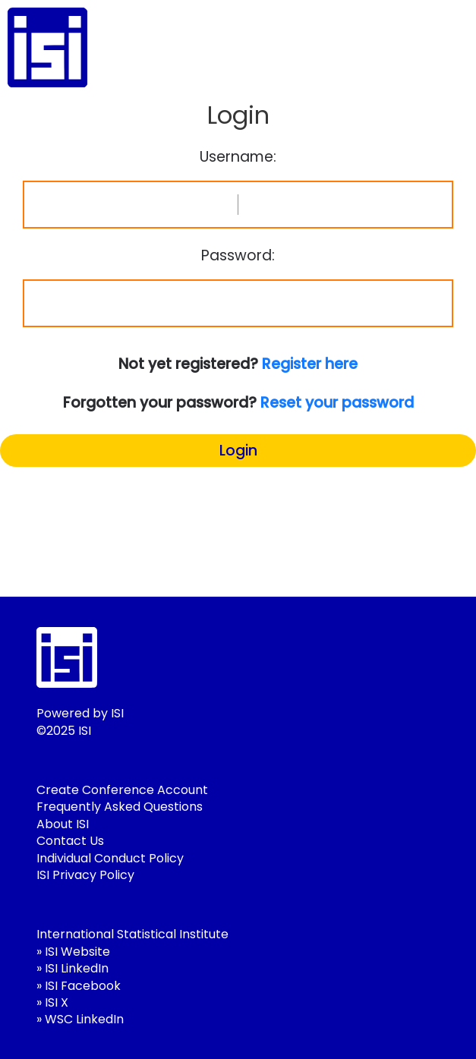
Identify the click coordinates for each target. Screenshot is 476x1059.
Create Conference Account (122, 790)
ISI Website (77, 951)
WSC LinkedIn (84, 1019)
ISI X (56, 1002)
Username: (238, 157)
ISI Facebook (83, 985)
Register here (310, 364)
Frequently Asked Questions (119, 806)
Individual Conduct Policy (110, 858)
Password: (238, 256)
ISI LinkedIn (77, 968)
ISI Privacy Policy (85, 875)
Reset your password (337, 402)
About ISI (62, 824)
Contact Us (70, 840)
